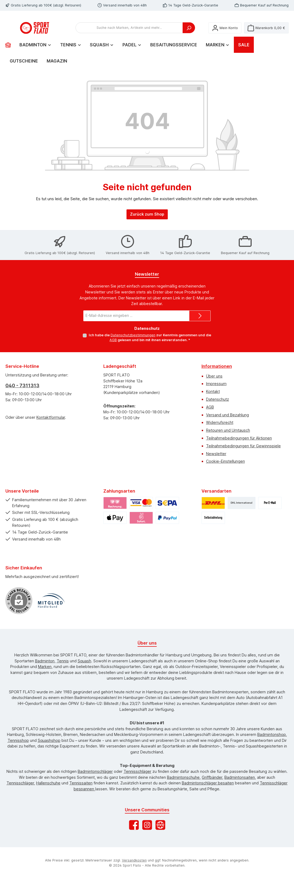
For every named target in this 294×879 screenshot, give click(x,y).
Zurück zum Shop (147, 225)
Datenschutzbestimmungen (133, 335)
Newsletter (216, 453)
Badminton (44, 661)
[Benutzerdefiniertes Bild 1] (51, 600)
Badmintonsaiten (239, 777)
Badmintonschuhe (183, 777)
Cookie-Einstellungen (225, 461)
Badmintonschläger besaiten (208, 783)
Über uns (214, 376)
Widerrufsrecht (219, 422)
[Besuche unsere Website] (160, 825)
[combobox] (129, 33)
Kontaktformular (50, 417)
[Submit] (200, 315)
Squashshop (49, 740)
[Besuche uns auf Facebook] (134, 825)
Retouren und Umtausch (228, 430)
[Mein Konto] (224, 33)
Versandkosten (134, 860)
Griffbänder (212, 777)
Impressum (216, 384)
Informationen (216, 366)
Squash (84, 661)
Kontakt (213, 391)
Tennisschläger (137, 771)
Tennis (63, 661)
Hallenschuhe (48, 783)
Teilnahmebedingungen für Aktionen (239, 438)
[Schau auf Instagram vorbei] (147, 825)
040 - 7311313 (22, 385)
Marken (45, 666)
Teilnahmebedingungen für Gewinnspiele (243, 446)
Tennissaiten (81, 783)
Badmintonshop (271, 734)
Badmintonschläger (95, 771)
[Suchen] (189, 33)
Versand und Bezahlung (227, 415)
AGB (113, 340)
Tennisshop (18, 740)
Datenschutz (217, 399)
